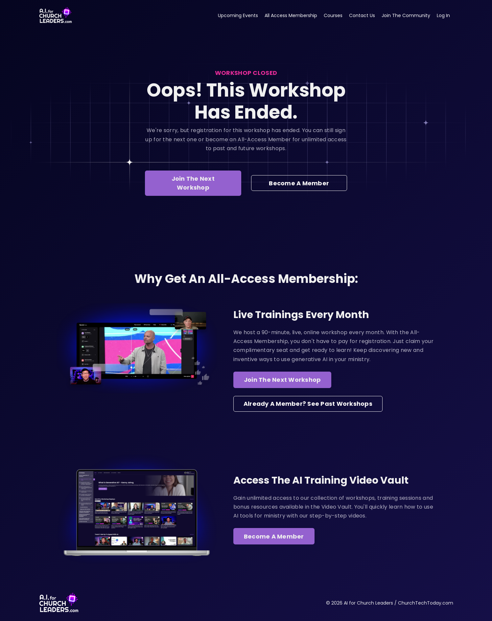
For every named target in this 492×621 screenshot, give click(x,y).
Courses (333, 15)
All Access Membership (291, 15)
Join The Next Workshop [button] (193, 183)
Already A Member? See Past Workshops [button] (308, 404)
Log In (443, 15)
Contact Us (362, 15)
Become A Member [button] (299, 183)
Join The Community (406, 15)
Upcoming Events (238, 15)
